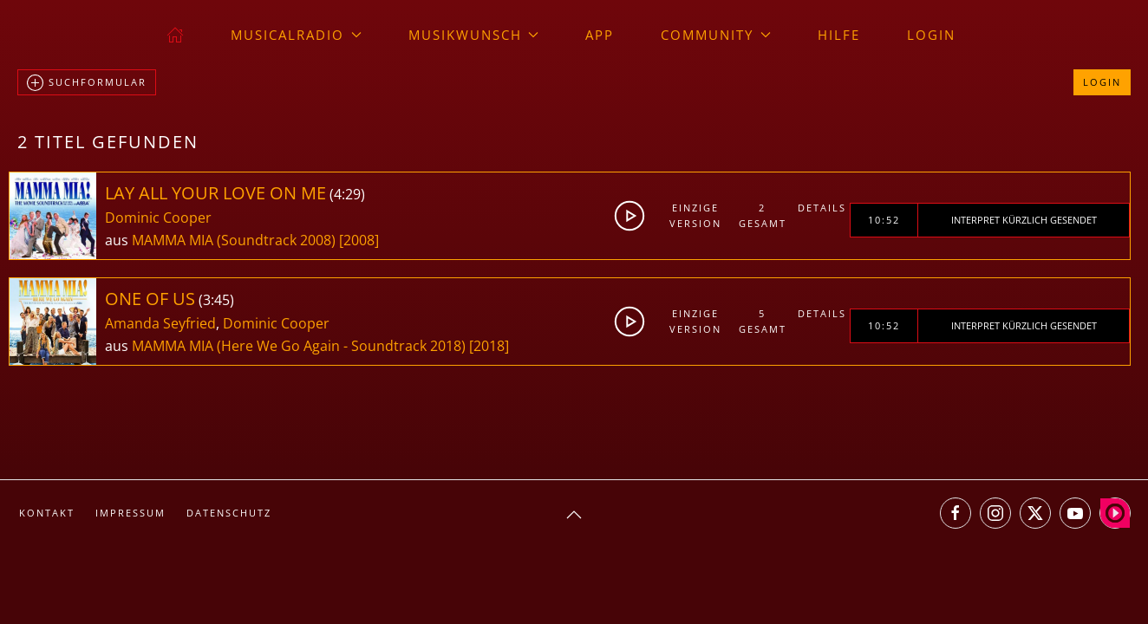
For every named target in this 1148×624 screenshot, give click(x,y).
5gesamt (762, 321)
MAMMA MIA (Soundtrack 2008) (234, 240)
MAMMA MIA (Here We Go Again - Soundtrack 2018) (299, 345)
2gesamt (762, 215)
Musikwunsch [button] (473, 34)
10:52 (884, 219)
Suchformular (87, 83)
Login (931, 34)
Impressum (130, 512)
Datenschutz (228, 512)
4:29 (347, 194)
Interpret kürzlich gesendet (1024, 219)
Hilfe (839, 34)
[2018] (489, 345)
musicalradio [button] (296, 34)
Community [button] (716, 34)
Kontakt (47, 512)
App (599, 34)
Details (822, 207)
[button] (574, 514)
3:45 (216, 299)
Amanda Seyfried (160, 323)
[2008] (359, 240)
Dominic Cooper (158, 217)
